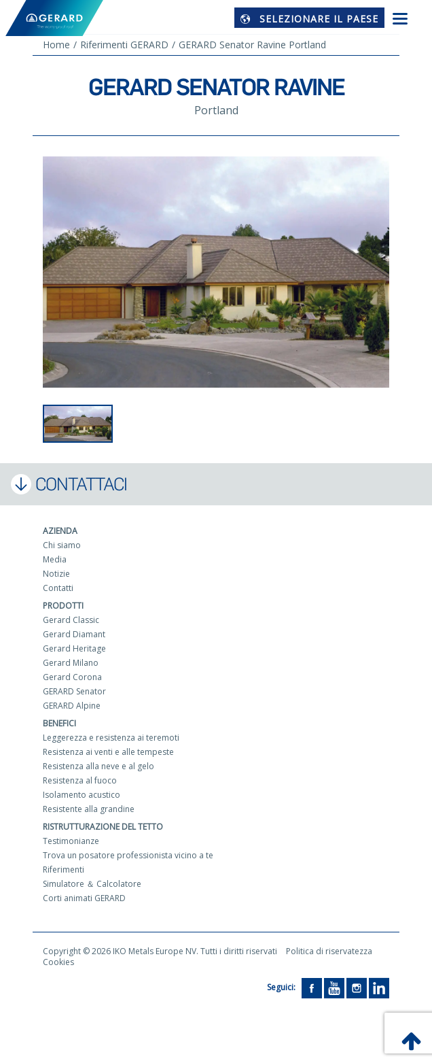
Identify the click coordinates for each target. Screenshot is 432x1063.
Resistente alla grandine (88, 809)
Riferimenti (63, 869)
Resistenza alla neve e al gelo (98, 766)
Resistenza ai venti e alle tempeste (108, 752)
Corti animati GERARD (84, 898)
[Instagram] (356, 987)
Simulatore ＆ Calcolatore (92, 884)
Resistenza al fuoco (80, 780)
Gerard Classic (71, 620)
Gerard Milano (70, 663)
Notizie (56, 573)
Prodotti (63, 605)
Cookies (58, 962)
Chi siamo (62, 545)
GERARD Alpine (72, 705)
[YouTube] (334, 987)
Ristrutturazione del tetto (103, 826)
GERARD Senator (74, 691)
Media (55, 559)
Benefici (59, 723)
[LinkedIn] (379, 987)
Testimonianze (71, 841)
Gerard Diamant (74, 634)
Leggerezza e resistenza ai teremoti (111, 737)
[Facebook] (312, 987)
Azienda (60, 531)
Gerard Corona (72, 677)
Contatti (58, 588)
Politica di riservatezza (329, 951)
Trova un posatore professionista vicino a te (128, 855)
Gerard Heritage (74, 648)
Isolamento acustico (81, 794)
